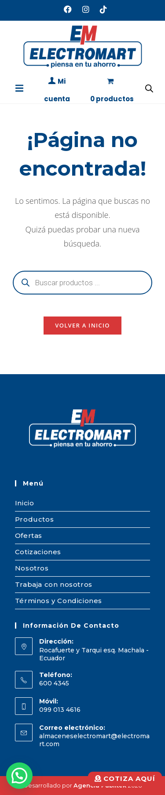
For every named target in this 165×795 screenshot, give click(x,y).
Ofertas (28, 535)
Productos (34, 519)
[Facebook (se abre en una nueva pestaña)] (68, 9)
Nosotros (32, 568)
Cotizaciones (38, 552)
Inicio (24, 503)
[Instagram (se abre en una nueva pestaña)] (86, 9)
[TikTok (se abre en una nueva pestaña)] (101, 9)
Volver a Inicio (82, 325)
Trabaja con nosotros (53, 584)
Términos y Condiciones (58, 600)
